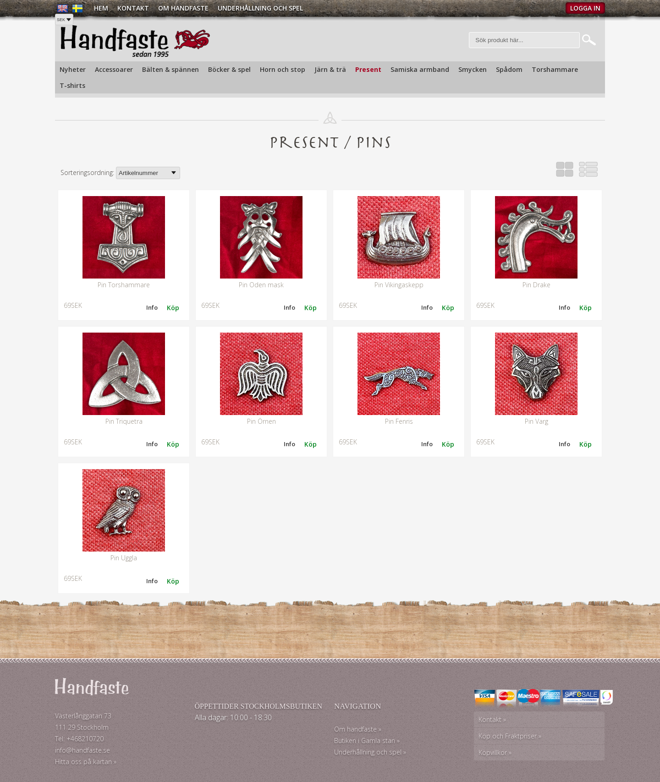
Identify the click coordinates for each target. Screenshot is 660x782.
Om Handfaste (183, 8)
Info (152, 307)
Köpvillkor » (495, 752)
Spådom (509, 69)
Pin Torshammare (124, 284)
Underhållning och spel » (370, 752)
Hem (101, 8)
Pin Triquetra (124, 421)
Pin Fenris (399, 421)
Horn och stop (282, 69)
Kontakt (133, 8)
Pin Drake (536, 284)
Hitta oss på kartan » (85, 761)
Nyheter (73, 69)
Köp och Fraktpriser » (509, 736)
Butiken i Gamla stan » (367, 740)
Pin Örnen (261, 421)
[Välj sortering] (148, 173)
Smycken (472, 69)
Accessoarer (114, 69)
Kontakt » (492, 719)
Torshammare (555, 69)
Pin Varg (536, 421)
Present (368, 69)
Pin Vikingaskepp (399, 284)
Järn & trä (330, 69)
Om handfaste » (357, 729)
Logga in (585, 8)
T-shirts (72, 85)
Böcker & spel (229, 69)
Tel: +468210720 (79, 738)
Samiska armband (419, 69)
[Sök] (524, 40)
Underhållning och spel (260, 8)
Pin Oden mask (261, 284)
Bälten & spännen (170, 69)
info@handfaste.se (82, 750)
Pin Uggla (123, 557)
